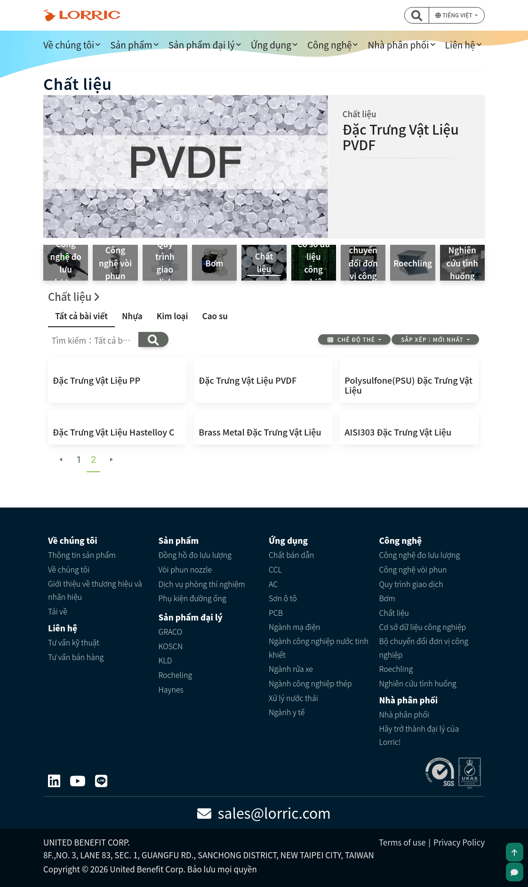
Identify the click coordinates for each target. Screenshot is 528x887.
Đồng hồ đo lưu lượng (195, 554)
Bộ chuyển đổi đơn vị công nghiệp (423, 647)
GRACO (171, 631)
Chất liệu (394, 612)
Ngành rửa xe (291, 668)
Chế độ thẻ (352, 339)
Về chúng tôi (68, 44)
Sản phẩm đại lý (201, 44)
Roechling (396, 668)
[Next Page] (111, 459)
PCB (276, 612)
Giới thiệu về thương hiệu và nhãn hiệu (95, 590)
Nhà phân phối (398, 44)
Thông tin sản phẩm (82, 554)
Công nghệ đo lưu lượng (419, 554)
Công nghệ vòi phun (413, 569)
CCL (275, 569)
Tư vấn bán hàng (76, 656)
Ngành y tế (286, 712)
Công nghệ (329, 44)
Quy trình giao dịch (411, 583)
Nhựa (132, 316)
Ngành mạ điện (294, 626)
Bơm (387, 598)
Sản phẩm (131, 44)
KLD (165, 660)
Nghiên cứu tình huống (417, 683)
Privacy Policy (459, 842)
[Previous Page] (61, 459)
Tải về (57, 611)
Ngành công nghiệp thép (310, 683)
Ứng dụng (271, 44)
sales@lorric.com (264, 812)
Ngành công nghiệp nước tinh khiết (318, 647)
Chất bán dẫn (291, 554)
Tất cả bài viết (81, 316)
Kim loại (172, 316)
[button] (416, 15)
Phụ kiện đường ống (192, 598)
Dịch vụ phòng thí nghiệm (202, 583)
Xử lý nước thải (293, 697)
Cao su (215, 316)
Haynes (171, 689)
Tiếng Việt (454, 15)
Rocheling (175, 674)
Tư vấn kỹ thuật (73, 642)
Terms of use (402, 842)
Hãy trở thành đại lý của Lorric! (419, 735)
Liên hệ (460, 44)
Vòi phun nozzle (185, 569)
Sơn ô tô (283, 598)
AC (273, 583)
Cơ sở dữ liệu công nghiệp (422, 626)
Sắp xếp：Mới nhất (433, 339)
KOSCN (171, 646)
